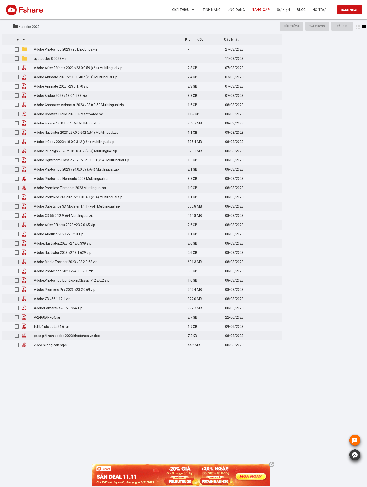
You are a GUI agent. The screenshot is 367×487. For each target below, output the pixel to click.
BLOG (301, 10)
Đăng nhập (349, 10)
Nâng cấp (261, 10)
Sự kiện (283, 10)
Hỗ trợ (319, 10)
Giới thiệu (184, 10)
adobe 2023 (30, 27)
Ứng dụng (236, 10)
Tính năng (212, 10)
